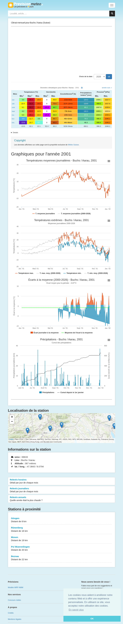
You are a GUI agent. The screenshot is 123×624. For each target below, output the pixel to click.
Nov (13, 119)
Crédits (11, 613)
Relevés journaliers (61, 490)
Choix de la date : (86, 76)
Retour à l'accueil (25, 5)
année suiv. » (107, 88)
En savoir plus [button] (76, 609)
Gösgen (61, 520)
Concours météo (14, 600)
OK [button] (92, 618)
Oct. (13, 115)
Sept (13, 111)
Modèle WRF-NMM (15, 587)
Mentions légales (14, 619)
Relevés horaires (61, 481)
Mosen (61, 539)
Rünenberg (61, 529)
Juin (13, 100)
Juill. (13, 103)
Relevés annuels (61, 499)
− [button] (12, 421)
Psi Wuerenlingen (61, 548)
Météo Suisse (73, 145)
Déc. (13, 122)
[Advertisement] (61, 50)
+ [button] (12, 417)
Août (13, 107)
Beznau (61, 558)
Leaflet (11, 439)
